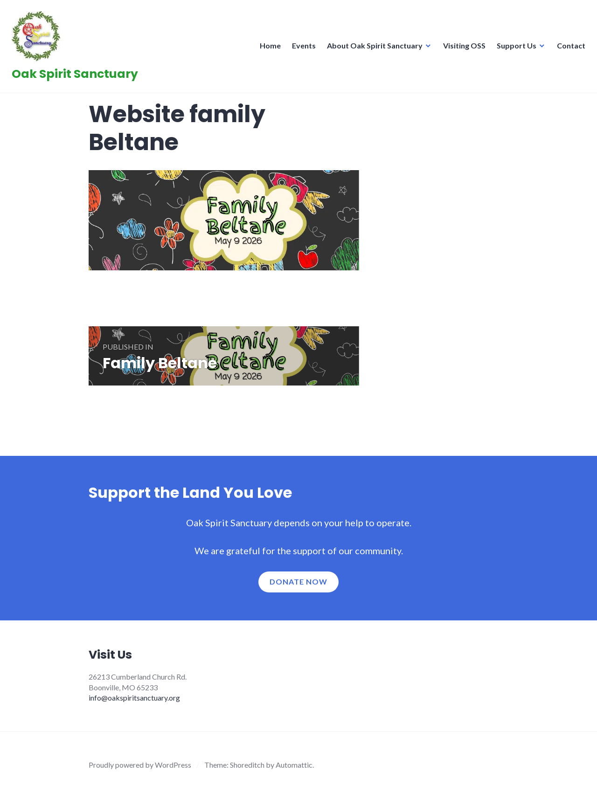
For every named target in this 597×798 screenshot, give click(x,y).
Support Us (514, 48)
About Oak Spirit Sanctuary (372, 48)
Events (301, 48)
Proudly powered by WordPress (140, 764)
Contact (569, 48)
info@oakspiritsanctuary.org (134, 697)
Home (267, 48)
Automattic (294, 764)
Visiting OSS (462, 48)
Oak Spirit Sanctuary (77, 77)
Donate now (298, 581)
